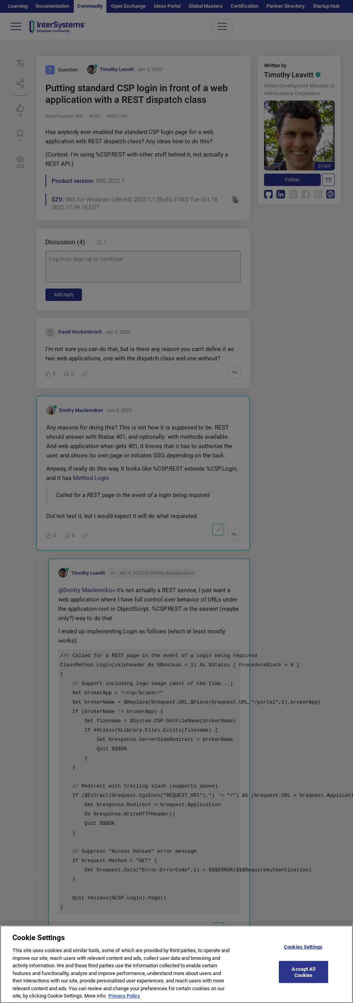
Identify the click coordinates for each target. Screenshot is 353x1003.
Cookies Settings (303, 951)
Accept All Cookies (303, 976)
